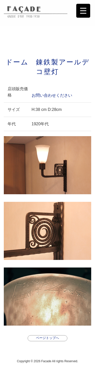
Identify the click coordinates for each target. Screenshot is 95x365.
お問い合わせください (52, 95)
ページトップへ (47, 338)
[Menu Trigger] (83, 11)
